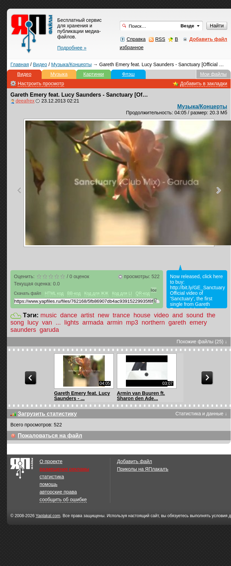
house (142, 315)
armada (92, 322)
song (17, 322)
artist (87, 315)
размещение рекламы (64, 469)
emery (198, 322)
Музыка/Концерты (71, 64)
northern (153, 322)
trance (121, 315)
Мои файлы (213, 74)
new (103, 315)
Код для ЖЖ (96, 293)
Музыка (59, 74)
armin (114, 322)
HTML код (54, 293)
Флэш (128, 74)
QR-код (143, 293)
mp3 (132, 322)
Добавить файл (134, 461)
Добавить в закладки (203, 83)
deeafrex (25, 101)
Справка (136, 39)
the (211, 315)
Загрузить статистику (47, 414)
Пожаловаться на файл (50, 436)
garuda (49, 330)
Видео (40, 64)
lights (71, 322)
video (161, 315)
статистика (52, 476)
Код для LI (122, 293)
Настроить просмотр (41, 83)
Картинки (93, 74)
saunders (23, 330)
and (177, 315)
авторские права (58, 492)
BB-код (74, 293)
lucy (32, 322)
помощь (49, 484)
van (47, 322)
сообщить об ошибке (63, 499)
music (49, 315)
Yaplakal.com (48, 515)
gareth (177, 322)
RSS (160, 39)
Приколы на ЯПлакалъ (142, 469)
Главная (19, 64)
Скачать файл (27, 293)
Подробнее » (71, 48)
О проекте (51, 461)
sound (194, 315)
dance (68, 315)
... (58, 322)
